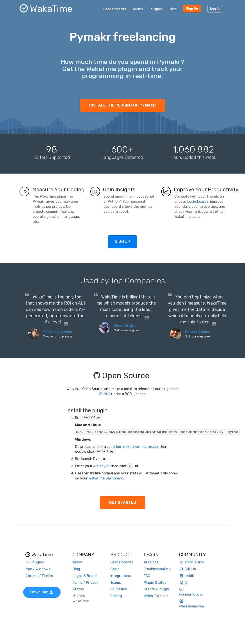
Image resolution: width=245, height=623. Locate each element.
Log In (215, 9)
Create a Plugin (156, 589)
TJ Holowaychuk (57, 332)
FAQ (147, 576)
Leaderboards (114, 9)
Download (41, 592)
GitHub (104, 394)
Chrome (31, 576)
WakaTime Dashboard (105, 478)
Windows (43, 569)
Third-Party (191, 562)
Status (78, 589)
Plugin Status (155, 582)
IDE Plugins (34, 562)
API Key (101, 466)
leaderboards (197, 201)
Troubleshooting (157, 569)
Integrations (120, 576)
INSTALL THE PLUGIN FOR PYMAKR (122, 105)
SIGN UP (122, 241)
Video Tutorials (156, 596)
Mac (28, 569)
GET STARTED (122, 502)
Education (118, 589)
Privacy (92, 582)
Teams (137, 9)
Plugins (156, 9)
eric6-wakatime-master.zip (135, 447)
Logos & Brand (85, 576)
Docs (172, 9)
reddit (187, 576)
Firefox (48, 576)
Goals (114, 569)
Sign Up (192, 9)
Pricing (116, 596)
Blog (76, 569)
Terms (77, 582)
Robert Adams (197, 332)
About (78, 562)
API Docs (151, 562)
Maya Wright (125, 325)
